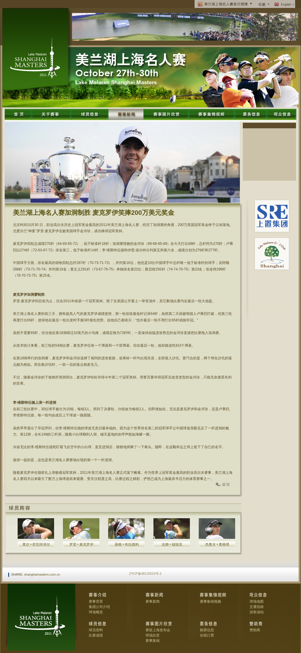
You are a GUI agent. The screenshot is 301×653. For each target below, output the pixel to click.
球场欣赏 (153, 635)
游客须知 (257, 612)
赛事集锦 (153, 641)
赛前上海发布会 (158, 630)
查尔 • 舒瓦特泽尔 (36, 544)
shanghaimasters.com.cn (42, 574)
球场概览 (96, 612)
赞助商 (255, 630)
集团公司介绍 (99, 607)
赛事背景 (96, 601)
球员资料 (96, 630)
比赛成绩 (96, 635)
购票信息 (207, 630)
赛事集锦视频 (210, 601)
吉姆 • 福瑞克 (172, 544)
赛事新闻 (153, 601)
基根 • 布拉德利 (127, 544)
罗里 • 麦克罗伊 (81, 544)
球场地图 (257, 601)
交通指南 (257, 607)
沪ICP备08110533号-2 (145, 573)
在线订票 (207, 635)
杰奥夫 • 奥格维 (217, 544)
